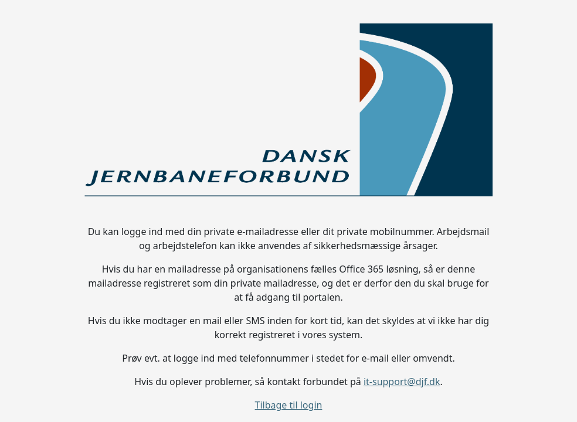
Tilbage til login (289, 405)
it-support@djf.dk (402, 381)
